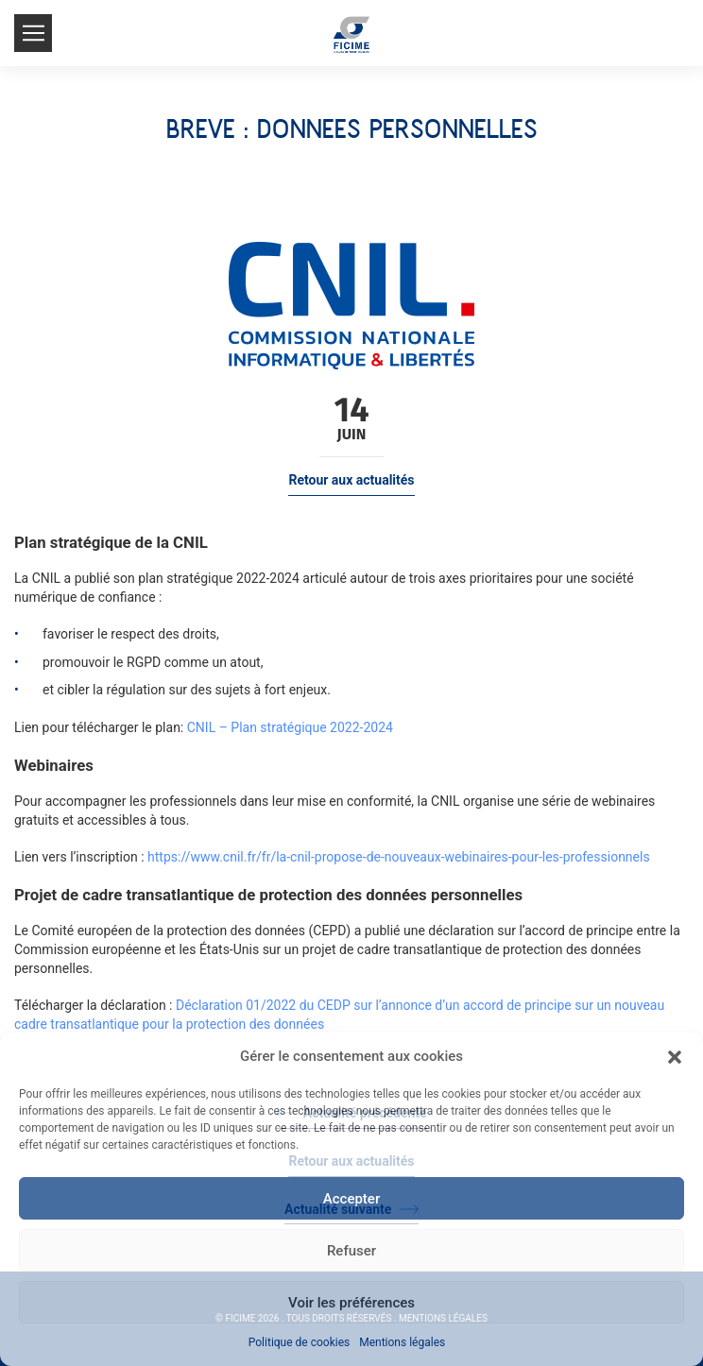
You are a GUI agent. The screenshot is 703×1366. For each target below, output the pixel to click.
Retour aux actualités (351, 479)
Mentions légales (402, 1342)
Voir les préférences (351, 1302)
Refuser (351, 1250)
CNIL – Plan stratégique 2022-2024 (290, 727)
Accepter (351, 1198)
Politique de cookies (299, 1342)
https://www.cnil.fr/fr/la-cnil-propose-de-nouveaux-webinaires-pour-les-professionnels (398, 856)
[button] (674, 1057)
